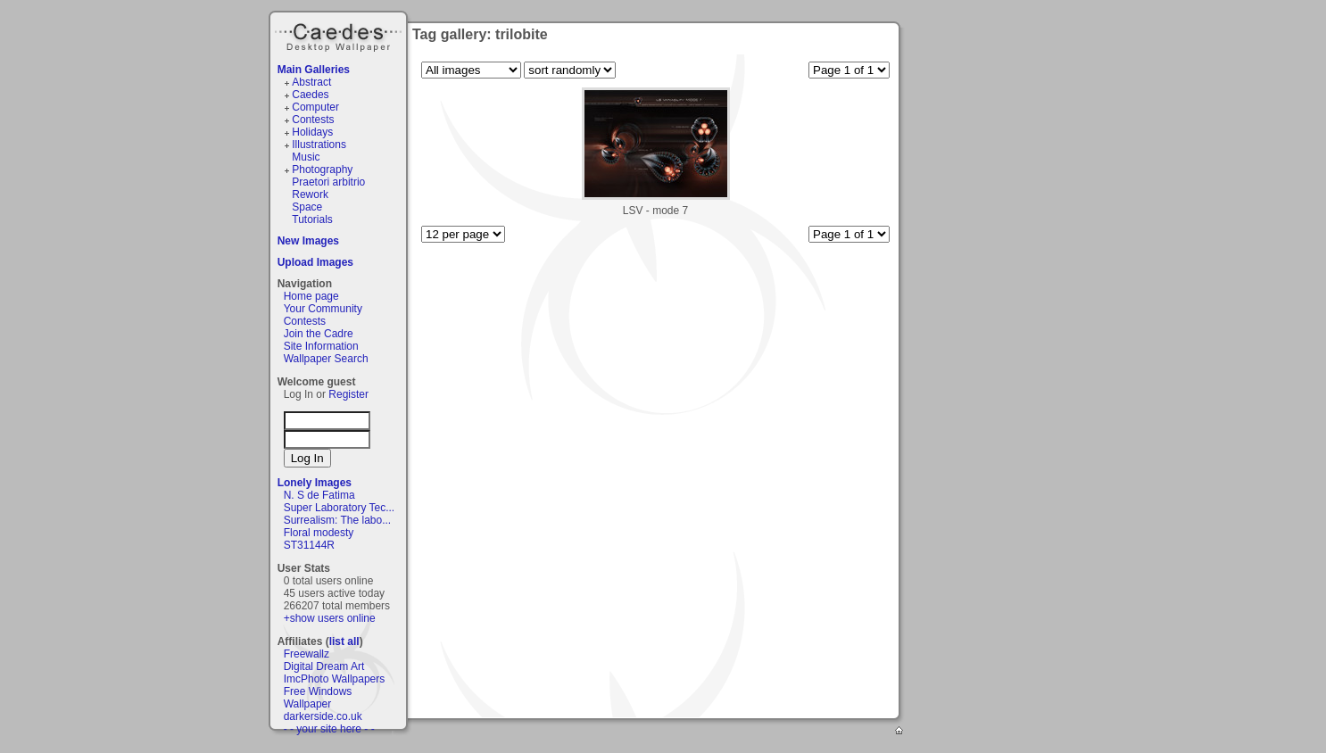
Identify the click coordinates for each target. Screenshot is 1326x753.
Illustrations (319, 144)
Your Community (323, 308)
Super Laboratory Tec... (339, 507)
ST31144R (309, 545)
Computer (315, 107)
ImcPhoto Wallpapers (334, 679)
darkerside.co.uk (323, 716)
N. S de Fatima (319, 495)
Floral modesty (319, 532)
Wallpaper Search (326, 358)
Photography (322, 169)
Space (307, 207)
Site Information (321, 346)
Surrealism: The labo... (338, 520)
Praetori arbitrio (328, 182)
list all (344, 641)
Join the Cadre (318, 333)
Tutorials (312, 219)
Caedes (340, 35)
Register (348, 394)
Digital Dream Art (324, 666)
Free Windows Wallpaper (318, 697)
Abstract (311, 82)
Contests (313, 119)
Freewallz (306, 654)
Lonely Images (315, 482)
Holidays (312, 132)
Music (305, 157)
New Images (308, 241)
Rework (310, 194)
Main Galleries (314, 69)
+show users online (330, 618)
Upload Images (315, 262)
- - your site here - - (329, 729)
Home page (311, 296)
